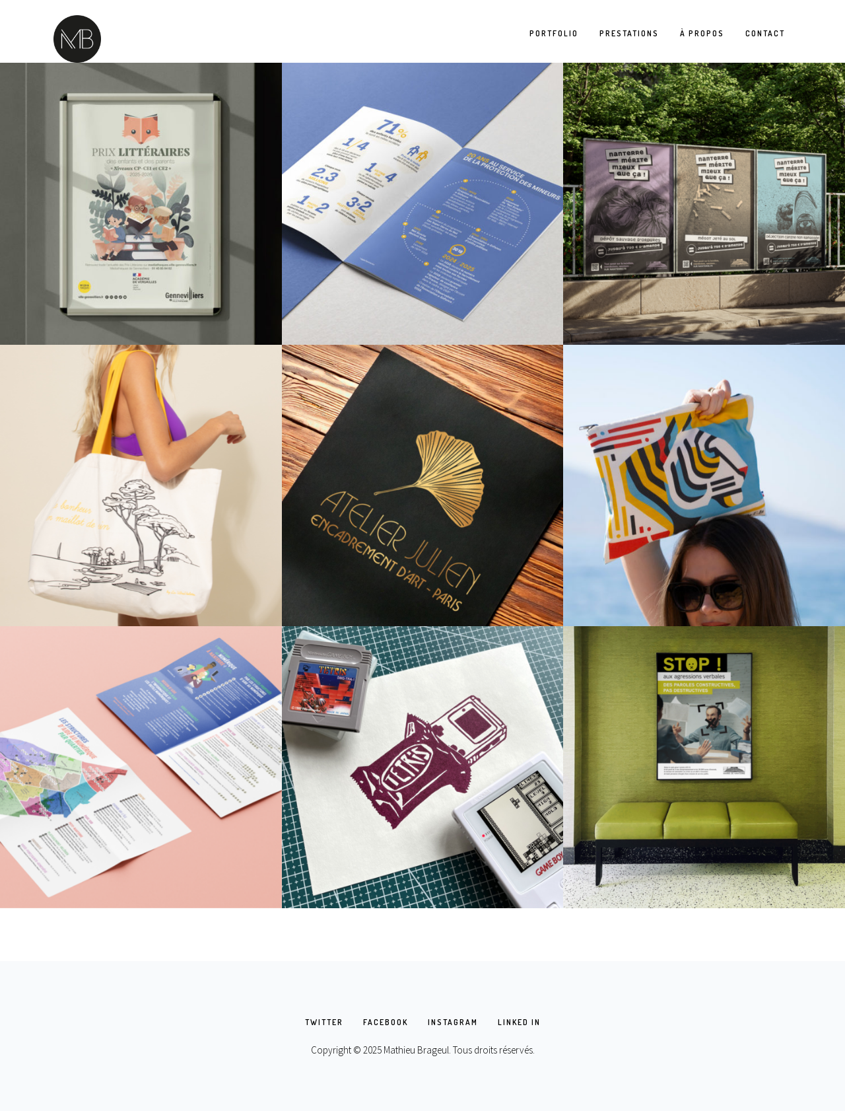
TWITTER (324, 1022)
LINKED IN (519, 1022)
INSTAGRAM (453, 1022)
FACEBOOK (385, 1022)
